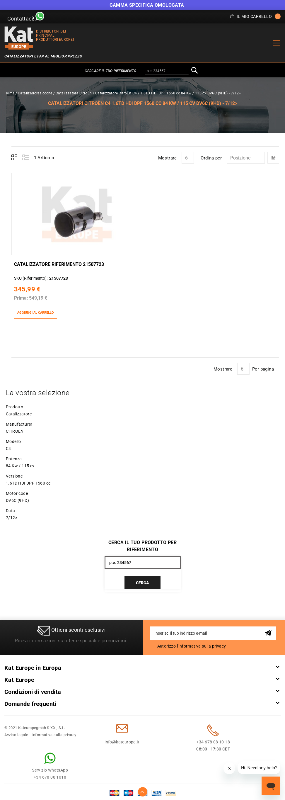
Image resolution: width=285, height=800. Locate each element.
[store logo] (18, 38)
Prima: (21, 295)
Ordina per (211, 158)
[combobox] (167, 71)
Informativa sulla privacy (54, 732)
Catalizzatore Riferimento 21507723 (59, 261)
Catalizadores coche (35, 93)
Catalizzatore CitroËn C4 (116, 93)
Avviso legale (16, 732)
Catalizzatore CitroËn (74, 93)
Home (9, 93)
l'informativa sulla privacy (201, 643)
